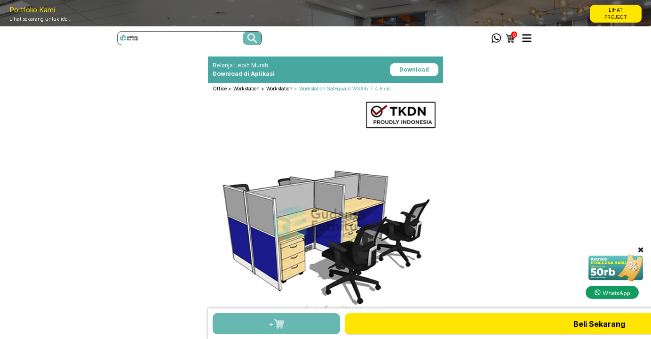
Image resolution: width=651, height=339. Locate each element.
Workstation (247, 88)
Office (220, 88)
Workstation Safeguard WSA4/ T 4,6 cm (345, 88)
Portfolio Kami (32, 9)
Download (414, 69)
